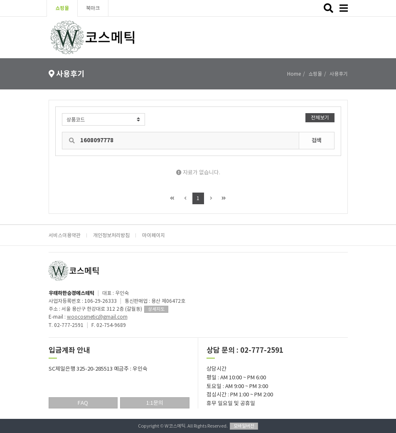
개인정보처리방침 (111, 235)
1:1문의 (154, 402)
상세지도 (156, 309)
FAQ (83, 402)
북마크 (93, 8)
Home (294, 74)
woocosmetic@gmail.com (97, 317)
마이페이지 (153, 235)
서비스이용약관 (65, 235)
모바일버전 (244, 426)
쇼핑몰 (62, 8)
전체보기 (320, 117)
